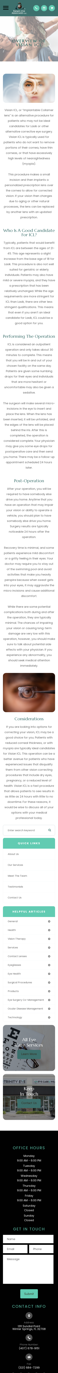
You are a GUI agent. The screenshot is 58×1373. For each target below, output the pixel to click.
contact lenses (17, 956)
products (13, 991)
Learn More (29, 1054)
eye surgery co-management (26, 1000)
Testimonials (15, 886)
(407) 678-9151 (29, 1348)
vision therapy (17, 939)
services (13, 947)
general (13, 921)
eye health (14, 973)
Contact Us (14, 897)
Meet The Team (17, 876)
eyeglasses (14, 965)
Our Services (15, 865)
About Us (13, 854)
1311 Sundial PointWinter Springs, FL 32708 (29, 1327)
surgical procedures (20, 982)
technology (15, 1017)
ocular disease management (25, 1008)
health (12, 930)
